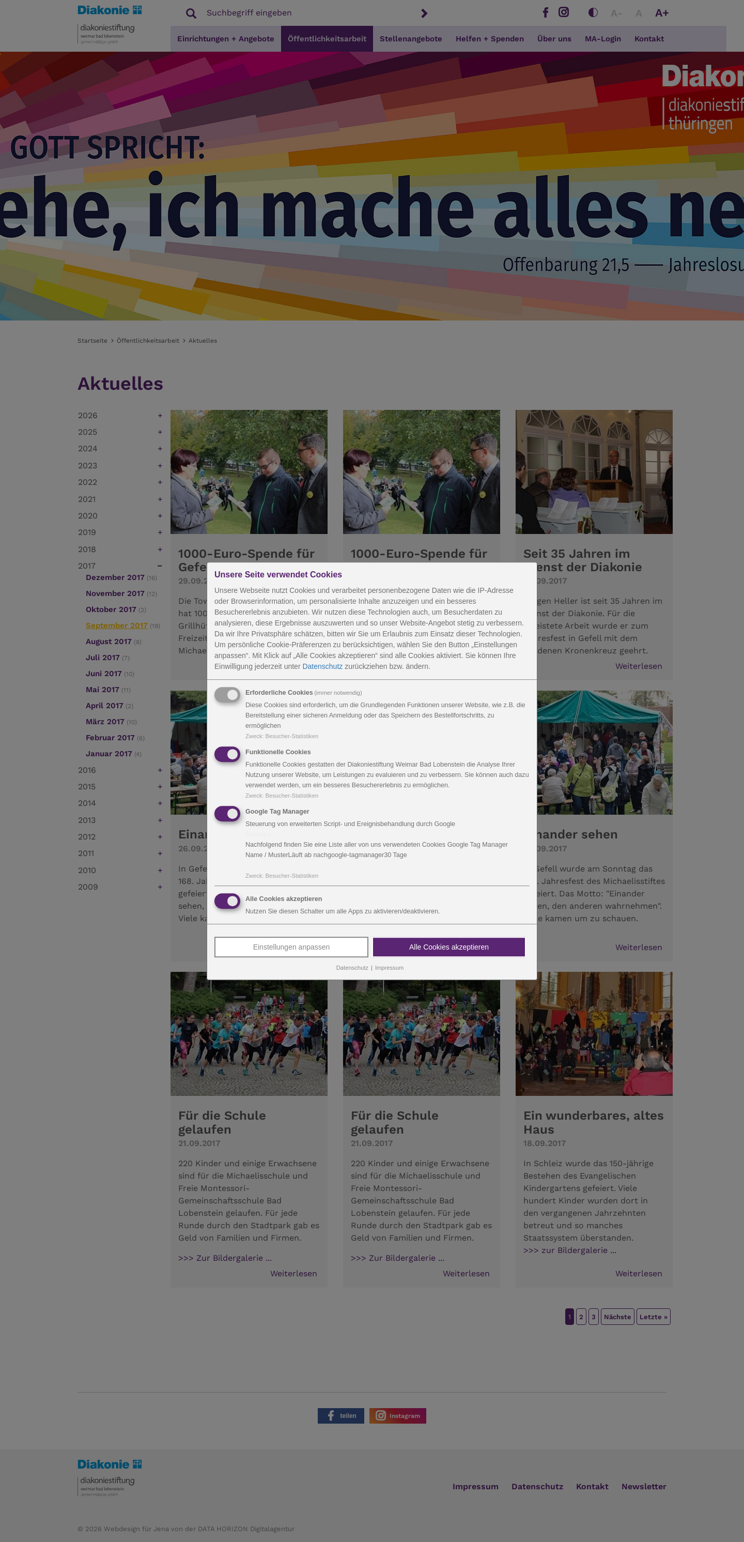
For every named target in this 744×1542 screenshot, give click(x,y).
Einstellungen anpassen (291, 947)
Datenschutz (322, 666)
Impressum (389, 968)
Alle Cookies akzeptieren (449, 947)
